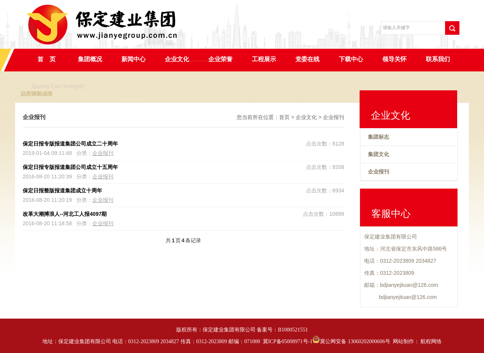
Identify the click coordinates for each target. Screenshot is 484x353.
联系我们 (438, 59)
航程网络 (431, 341)
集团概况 (90, 59)
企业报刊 (333, 117)
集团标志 (378, 137)
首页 (284, 117)
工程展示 (264, 59)
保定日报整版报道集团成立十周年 (62, 190)
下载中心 (351, 59)
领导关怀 (394, 59)
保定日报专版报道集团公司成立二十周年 (70, 144)
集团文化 (378, 154)
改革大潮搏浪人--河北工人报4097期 (65, 214)
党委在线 (307, 59)
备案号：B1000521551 (282, 330)
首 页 (46, 59)
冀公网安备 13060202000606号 (351, 341)
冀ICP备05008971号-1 (287, 341)
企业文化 (177, 59)
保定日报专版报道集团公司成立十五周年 (70, 167)
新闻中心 (133, 59)
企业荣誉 (220, 59)
